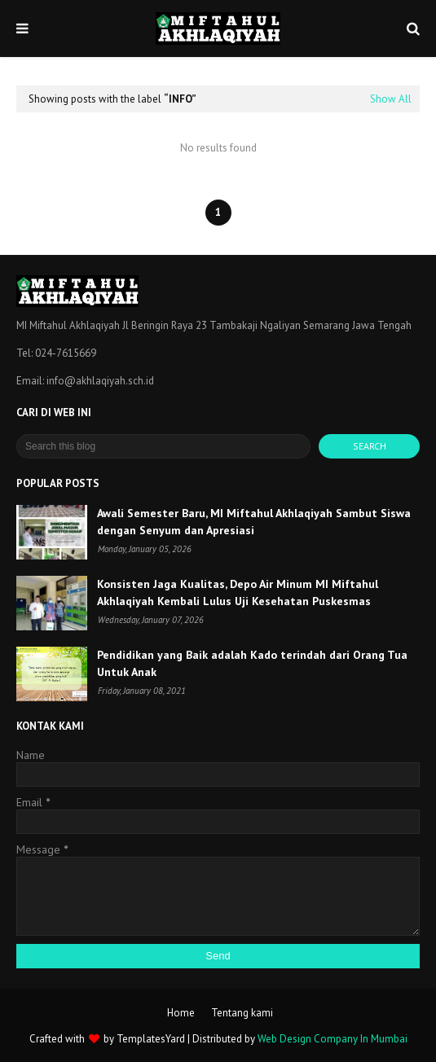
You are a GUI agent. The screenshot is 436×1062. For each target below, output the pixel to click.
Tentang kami (242, 1013)
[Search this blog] (163, 446)
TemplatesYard (151, 1039)
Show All (391, 99)
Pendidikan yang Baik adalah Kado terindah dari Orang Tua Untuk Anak (252, 663)
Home (181, 1013)
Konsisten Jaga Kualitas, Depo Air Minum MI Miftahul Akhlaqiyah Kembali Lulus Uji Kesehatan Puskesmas (237, 592)
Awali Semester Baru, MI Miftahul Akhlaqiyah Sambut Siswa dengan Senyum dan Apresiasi (254, 522)
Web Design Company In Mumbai (332, 1039)
